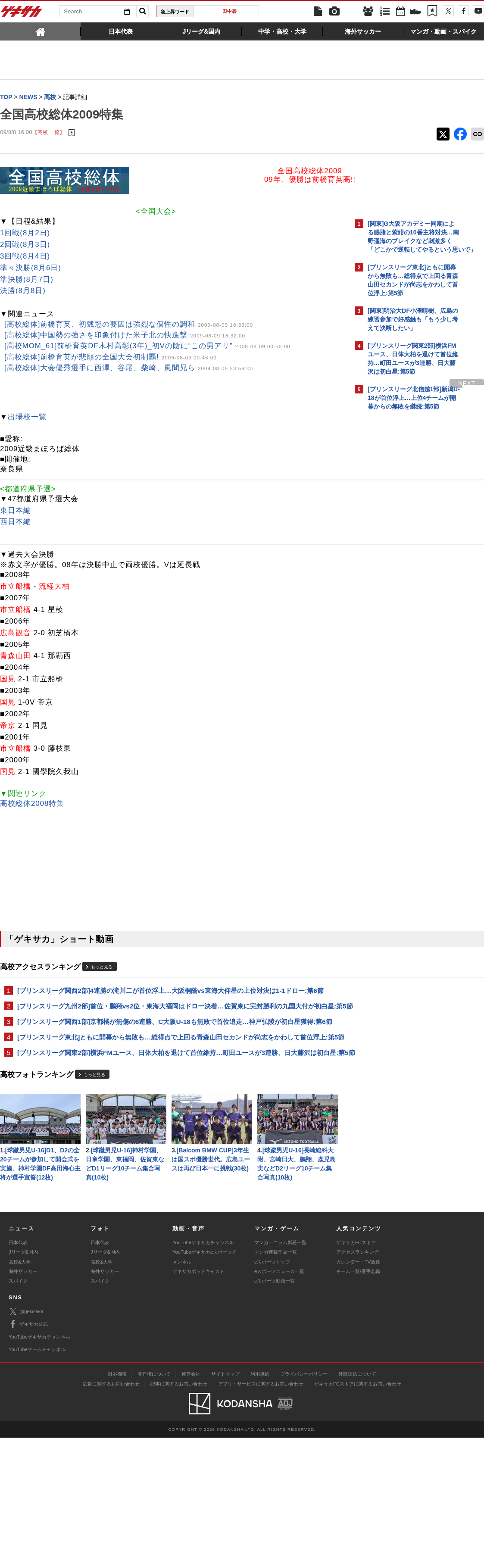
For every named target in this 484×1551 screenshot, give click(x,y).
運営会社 (190, 1487)
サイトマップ (225, 1487)
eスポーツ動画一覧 (274, 1394)
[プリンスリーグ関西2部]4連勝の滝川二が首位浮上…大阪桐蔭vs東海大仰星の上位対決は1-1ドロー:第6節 (170, 991)
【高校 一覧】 (48, 132)
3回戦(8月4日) (25, 257)
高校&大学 (20, 1375)
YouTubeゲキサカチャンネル (203, 1355)
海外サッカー (23, 1384)
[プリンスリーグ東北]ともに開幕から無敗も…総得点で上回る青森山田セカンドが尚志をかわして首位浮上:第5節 (172, 1053)
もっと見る (101, 967)
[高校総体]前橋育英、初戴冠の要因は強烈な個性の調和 (128, 325)
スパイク (18, 1394)
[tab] (40, 31)
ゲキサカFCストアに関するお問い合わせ (357, 1497)
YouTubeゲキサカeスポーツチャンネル (204, 1370)
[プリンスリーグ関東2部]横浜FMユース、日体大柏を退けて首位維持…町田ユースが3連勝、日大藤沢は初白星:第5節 (173, 1078)
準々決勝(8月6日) (30, 268)
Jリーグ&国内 (23, 1365)
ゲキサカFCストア (356, 1355)
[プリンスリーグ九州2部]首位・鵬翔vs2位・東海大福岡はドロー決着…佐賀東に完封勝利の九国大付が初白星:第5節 (172, 1011)
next (316, 384)
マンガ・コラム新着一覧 (280, 1355)
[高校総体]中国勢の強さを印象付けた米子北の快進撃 (124, 335)
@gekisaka (26, 1425)
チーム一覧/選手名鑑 (358, 1384)
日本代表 (18, 1355)
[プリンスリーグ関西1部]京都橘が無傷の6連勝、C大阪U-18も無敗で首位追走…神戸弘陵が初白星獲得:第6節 (174, 1032)
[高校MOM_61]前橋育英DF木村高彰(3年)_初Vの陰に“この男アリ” (147, 346)
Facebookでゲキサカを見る (403, 563)
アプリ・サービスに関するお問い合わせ (260, 1497)
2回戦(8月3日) (25, 245)
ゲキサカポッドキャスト (198, 1384)
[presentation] (40, 31)
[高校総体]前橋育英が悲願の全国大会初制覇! (110, 357)
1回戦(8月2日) (25, 233)
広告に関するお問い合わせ (111, 1497)
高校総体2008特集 (32, 804)
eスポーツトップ (272, 1375)
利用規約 (259, 1487)
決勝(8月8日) (23, 291)
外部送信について (357, 1487)
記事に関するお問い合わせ (178, 1497)
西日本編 (15, 522)
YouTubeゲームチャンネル (37, 1462)
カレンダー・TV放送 (358, 1375)
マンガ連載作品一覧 (275, 1365)
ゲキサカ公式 (28, 1437)
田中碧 (229, 11)
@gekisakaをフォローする (402, 545)
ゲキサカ (21, 14)
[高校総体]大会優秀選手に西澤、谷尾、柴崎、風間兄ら (128, 368)
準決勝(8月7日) (26, 280)
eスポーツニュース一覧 (279, 1384)
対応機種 (117, 1487)
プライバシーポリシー (304, 1487)
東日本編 (15, 511)
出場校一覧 (27, 417)
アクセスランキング (357, 1365)
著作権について (154, 1487)
